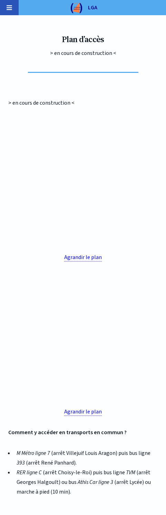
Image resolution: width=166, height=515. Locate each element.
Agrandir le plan (83, 257)
